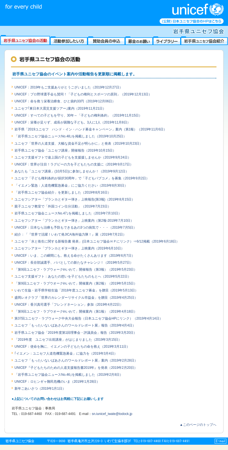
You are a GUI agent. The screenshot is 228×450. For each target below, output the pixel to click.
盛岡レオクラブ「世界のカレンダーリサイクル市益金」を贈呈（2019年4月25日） (76, 298)
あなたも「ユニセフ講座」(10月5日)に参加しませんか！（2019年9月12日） (71, 171)
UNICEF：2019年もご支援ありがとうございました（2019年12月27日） (68, 87)
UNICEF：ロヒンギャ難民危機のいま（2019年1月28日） (57, 382)
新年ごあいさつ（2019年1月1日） (40, 388)
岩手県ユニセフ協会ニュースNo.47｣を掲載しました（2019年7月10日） (68, 213)
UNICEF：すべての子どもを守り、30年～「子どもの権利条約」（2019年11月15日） (78, 115)
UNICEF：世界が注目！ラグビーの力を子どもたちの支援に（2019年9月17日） (73, 164)
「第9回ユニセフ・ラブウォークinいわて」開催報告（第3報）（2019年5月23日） (75, 269)
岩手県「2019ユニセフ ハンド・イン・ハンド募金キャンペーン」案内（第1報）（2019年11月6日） (90, 129)
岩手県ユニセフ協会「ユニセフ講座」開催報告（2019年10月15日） (65, 150)
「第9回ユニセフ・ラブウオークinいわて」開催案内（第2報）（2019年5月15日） (75, 283)
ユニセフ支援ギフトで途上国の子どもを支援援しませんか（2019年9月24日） (72, 157)
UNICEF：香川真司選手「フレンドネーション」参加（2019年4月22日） (68, 304)
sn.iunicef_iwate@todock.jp (112, 414)
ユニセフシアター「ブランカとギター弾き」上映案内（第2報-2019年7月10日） (74, 220)
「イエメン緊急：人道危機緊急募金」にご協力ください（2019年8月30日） (71, 185)
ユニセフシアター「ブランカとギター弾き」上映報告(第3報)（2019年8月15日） (74, 199)
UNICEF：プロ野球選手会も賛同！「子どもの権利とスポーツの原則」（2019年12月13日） (83, 94)
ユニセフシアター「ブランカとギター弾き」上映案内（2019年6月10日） (69, 248)
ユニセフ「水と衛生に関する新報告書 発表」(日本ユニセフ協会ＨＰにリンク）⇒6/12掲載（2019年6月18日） (96, 241)
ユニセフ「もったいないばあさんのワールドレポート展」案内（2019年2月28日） (76, 360)
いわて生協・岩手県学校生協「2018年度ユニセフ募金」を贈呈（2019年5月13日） (76, 290)
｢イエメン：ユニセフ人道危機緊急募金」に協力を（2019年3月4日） (65, 353)
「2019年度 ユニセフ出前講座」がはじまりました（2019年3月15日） (68, 340)
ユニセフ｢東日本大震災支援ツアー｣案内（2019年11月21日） (60, 108)
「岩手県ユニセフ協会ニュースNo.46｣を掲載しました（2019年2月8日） (68, 375)
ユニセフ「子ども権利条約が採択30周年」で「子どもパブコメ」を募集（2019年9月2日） (81, 178)
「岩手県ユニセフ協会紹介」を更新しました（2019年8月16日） (62, 192)
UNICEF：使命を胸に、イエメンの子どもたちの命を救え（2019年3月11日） (72, 346)
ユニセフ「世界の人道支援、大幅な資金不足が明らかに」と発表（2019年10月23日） (78, 143)
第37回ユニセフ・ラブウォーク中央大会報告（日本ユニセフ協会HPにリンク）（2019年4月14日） (88, 318)
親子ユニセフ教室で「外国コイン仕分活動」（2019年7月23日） (62, 206)
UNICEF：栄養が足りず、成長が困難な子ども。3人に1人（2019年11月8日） (72, 122)
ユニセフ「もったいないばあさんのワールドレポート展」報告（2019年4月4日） (75, 325)
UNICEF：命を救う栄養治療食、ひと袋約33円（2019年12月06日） (64, 101)
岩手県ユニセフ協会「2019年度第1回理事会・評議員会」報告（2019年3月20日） (75, 333)
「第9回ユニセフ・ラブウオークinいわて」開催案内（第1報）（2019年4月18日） (75, 311)
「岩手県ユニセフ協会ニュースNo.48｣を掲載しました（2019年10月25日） (70, 136)
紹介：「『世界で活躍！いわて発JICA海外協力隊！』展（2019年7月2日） (70, 234)
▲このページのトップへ (198, 425)
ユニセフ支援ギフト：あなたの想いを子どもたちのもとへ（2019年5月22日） (72, 276)
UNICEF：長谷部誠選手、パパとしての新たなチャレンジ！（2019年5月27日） (73, 262)
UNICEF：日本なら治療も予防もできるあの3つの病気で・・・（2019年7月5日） (75, 227)
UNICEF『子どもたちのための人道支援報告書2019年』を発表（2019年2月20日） (75, 368)
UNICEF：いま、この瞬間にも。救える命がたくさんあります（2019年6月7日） (74, 256)
